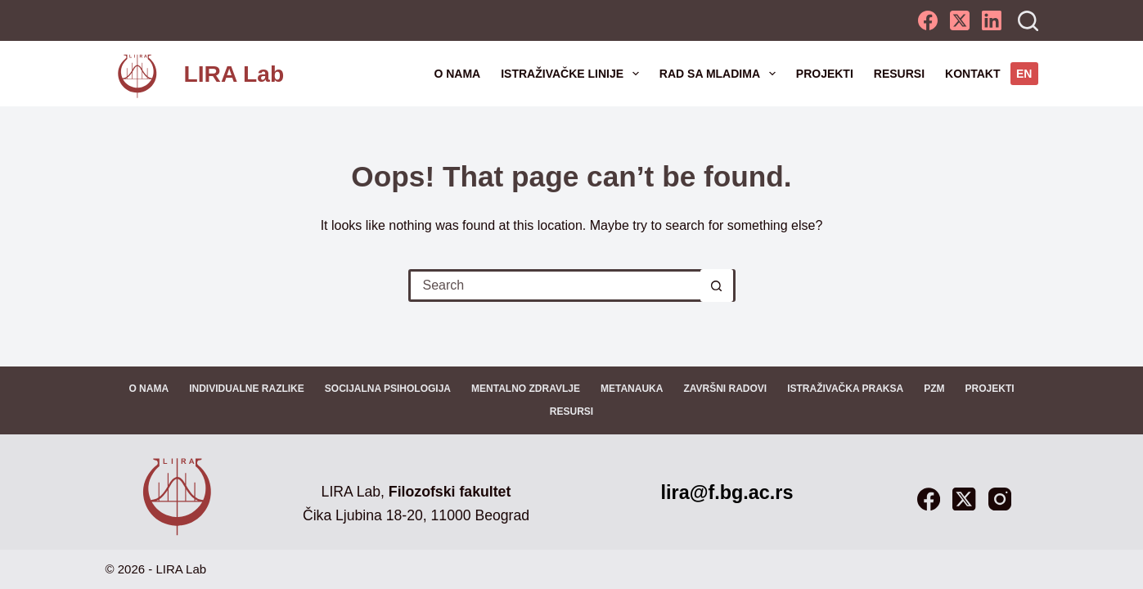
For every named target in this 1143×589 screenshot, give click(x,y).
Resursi (899, 73)
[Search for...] (555, 285)
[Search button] (716, 285)
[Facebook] (928, 20)
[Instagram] (999, 499)
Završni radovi (725, 388)
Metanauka (632, 388)
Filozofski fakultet (450, 491)
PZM (934, 388)
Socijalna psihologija (388, 388)
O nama (457, 73)
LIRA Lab (234, 74)
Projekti (824, 73)
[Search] (1028, 21)
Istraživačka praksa (845, 388)
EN (1024, 73)
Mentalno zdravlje (525, 388)
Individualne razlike (246, 388)
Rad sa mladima (720, 73)
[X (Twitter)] (960, 20)
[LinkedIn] (991, 20)
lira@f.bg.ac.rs (727, 492)
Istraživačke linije (573, 73)
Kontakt (972, 73)
